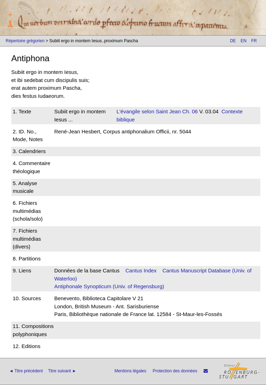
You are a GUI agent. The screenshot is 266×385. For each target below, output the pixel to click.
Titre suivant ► (62, 370)
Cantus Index (140, 270)
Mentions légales (130, 370)
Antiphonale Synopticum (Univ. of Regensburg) (109, 286)
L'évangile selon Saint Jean (148, 111)
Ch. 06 (189, 111)
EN (244, 40)
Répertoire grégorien (25, 40)
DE (233, 40)
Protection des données (175, 370)
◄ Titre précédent (26, 370)
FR (254, 40)
